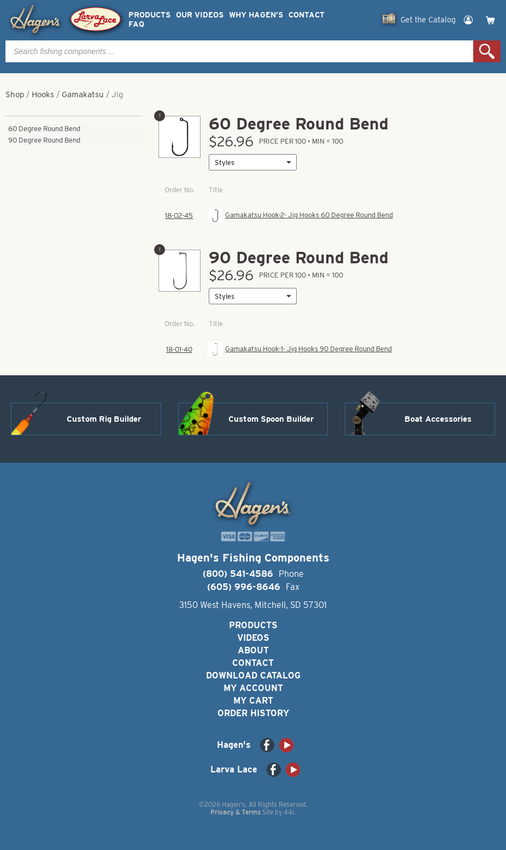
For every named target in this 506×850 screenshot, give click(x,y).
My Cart (253, 700)
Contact (307, 15)
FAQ (136, 24)
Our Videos (199, 15)
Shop (14, 94)
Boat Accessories (438, 419)
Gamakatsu (83, 94)
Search (487, 51)
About (253, 650)
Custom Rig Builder (104, 419)
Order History (253, 713)
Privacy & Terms (235, 812)
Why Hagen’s (256, 15)
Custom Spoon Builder (271, 419)
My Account (253, 688)
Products (149, 15)
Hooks (43, 94)
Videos (253, 638)
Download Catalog (253, 675)
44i (289, 812)
